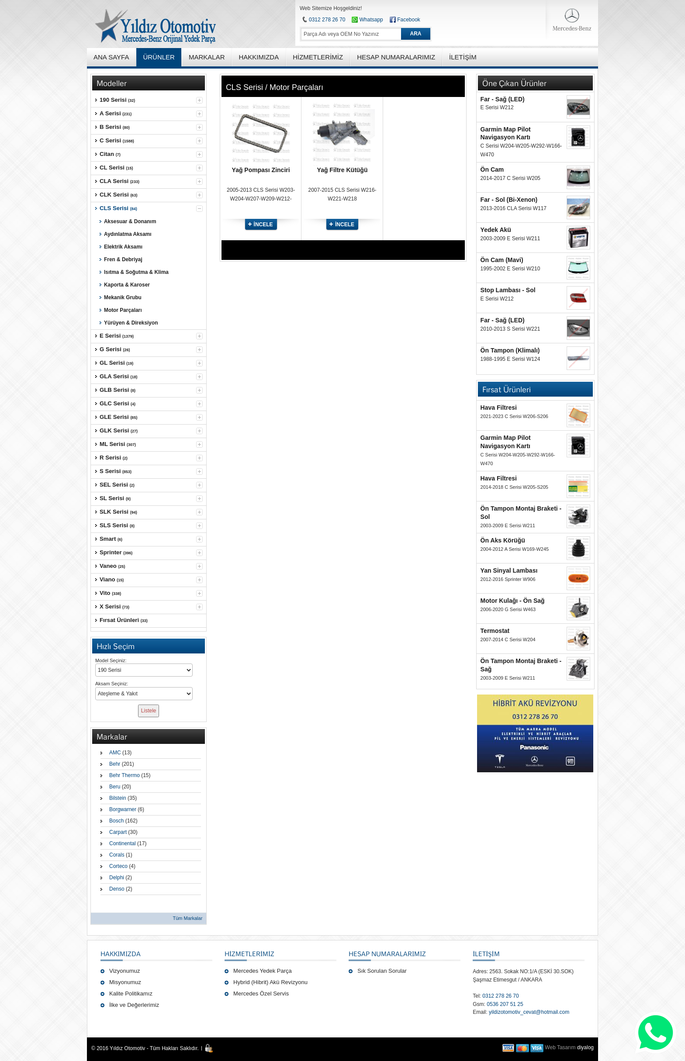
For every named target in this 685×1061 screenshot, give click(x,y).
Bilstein (117, 798)
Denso (117, 889)
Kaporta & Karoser (127, 285)
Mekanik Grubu (123, 297)
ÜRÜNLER (159, 57)
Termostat (495, 630)
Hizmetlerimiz (249, 953)
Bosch (116, 821)
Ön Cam (492, 169)
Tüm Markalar (187, 918)
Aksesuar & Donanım (130, 221)
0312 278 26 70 (327, 20)
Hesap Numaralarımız (387, 953)
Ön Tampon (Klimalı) (510, 350)
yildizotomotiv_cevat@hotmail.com (529, 1012)
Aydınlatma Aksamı (128, 234)
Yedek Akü (496, 229)
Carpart (118, 832)
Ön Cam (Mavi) (502, 259)
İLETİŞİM (486, 953)
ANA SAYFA (111, 57)
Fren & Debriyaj (123, 259)
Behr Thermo (124, 775)
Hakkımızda (120, 953)
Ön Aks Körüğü (503, 540)
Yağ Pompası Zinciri (261, 169)
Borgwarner (122, 809)
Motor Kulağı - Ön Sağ (513, 600)
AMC (115, 753)
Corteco (118, 866)
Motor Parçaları (123, 310)
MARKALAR (207, 57)
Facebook (408, 20)
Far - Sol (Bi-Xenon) (509, 199)
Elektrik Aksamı (123, 247)
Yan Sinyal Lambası (509, 570)
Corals (117, 855)
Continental (122, 843)
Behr (114, 764)
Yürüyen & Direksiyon (131, 323)
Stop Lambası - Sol (508, 290)
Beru (114, 787)
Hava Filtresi (499, 407)
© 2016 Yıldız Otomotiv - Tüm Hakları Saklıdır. (145, 1048)
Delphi (116, 877)
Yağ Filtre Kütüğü (342, 169)
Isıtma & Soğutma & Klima (136, 272)
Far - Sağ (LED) (503, 99)
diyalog (585, 1047)
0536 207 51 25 (505, 1004)
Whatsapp (367, 20)
